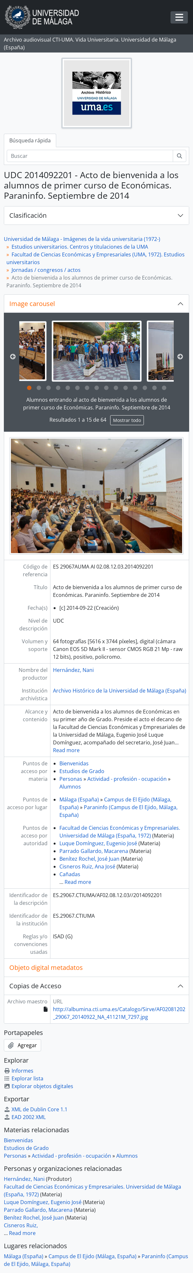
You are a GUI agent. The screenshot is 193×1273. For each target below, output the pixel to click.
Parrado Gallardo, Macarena (93, 851)
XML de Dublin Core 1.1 (35, 1109)
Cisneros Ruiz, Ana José (87, 866)
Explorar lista (23, 1078)
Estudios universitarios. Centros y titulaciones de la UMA (80, 246)
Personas (70, 778)
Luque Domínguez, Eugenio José (98, 843)
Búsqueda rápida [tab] (30, 140)
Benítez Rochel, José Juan (89, 858)
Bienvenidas (74, 763)
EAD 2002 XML (25, 1117)
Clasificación (28, 215)
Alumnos (70, 786)
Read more (66, 750)
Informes (18, 1070)
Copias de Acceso (35, 985)
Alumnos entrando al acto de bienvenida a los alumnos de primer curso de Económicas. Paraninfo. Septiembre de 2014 (96, 403)
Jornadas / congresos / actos (46, 269)
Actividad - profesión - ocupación (127, 778)
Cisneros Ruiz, (21, 1225)
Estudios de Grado (81, 771)
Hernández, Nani (73, 670)
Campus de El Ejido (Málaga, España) (92, 1256)
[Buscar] (90, 156)
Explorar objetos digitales (38, 1086)
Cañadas (69, 874)
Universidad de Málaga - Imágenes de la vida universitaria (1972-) (82, 239)
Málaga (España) (79, 799)
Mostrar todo (127, 420)
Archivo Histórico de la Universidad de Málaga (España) (119, 690)
